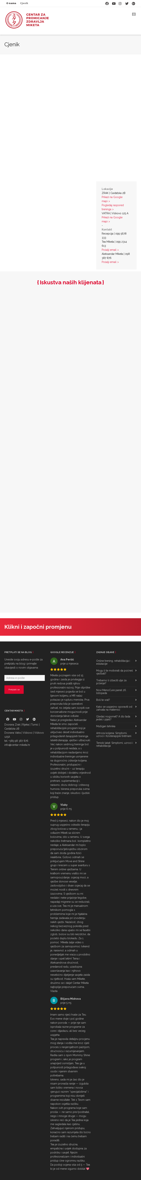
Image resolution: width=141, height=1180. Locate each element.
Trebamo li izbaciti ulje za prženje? (111, 682)
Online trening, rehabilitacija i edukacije (113, 662)
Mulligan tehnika (105, 726)
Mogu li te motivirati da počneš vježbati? (114, 672)
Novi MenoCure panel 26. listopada (111, 692)
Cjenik (24, 3)
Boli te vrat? (103, 699)
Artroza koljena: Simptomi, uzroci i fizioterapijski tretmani (113, 735)
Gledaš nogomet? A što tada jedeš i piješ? (113, 718)
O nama (11, 3)
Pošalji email (109, 249)
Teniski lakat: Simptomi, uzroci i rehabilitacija (114, 744)
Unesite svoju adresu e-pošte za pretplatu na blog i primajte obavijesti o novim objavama (23, 663)
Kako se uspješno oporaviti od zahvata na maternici (114, 708)
